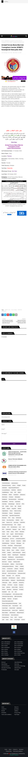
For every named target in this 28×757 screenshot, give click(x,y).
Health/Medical (5, 492)
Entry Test (18, 575)
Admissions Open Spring (7, 596)
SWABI (24, 541)
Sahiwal (19, 508)
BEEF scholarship (18, 596)
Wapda (8, 508)
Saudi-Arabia (5, 515)
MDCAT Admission (19, 534)
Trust (12, 617)
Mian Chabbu (5, 612)
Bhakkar (4, 598)
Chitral (16, 531)
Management (17, 513)
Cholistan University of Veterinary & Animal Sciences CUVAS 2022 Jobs (17, 472)
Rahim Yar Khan (17, 510)
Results (19, 506)
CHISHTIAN (22, 522)
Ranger (19, 524)
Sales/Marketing (5, 543)
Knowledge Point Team (7, 52)
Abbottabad (4, 513)
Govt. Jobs (16, 669)
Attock (3, 520)
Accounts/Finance (6, 490)
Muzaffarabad (16, 536)
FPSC (9, 517)
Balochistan (4, 497)
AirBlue (17, 550)
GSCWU (3, 552)
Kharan (3, 589)
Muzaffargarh (15, 554)
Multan (10, 494)
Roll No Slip (18, 517)
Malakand (13, 580)
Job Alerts (16, 709)
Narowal (13, 541)
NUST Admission (5, 615)
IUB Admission (12, 578)
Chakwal (21, 566)
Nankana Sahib (17, 561)
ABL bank (4, 573)
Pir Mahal (21, 589)
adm (3, 619)
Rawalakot (4, 591)
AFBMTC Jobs (7, 309)
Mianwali (4, 536)
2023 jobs (15, 582)
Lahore (13, 485)
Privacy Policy (17, 712)
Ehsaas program (17, 545)
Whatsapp (19, 543)
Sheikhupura (11, 557)
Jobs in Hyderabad (18, 645)
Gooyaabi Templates (14, 755)
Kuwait (18, 578)
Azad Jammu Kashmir (20, 538)
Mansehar (9, 589)
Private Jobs (4, 669)
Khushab (4, 554)
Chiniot (3, 568)
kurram (23, 619)
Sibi (9, 591)
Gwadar (7, 541)
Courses (22, 550)
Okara (11, 510)
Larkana (23, 578)
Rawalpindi (7, 40)
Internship (16, 664)
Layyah (11, 534)
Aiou (22, 520)
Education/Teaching (6, 485)
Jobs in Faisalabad (5, 643)
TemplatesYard (14, 753)
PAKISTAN (20, 309)
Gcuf (8, 534)
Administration (14, 483)
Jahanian (8, 587)
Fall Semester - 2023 (6, 605)
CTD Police (10, 585)
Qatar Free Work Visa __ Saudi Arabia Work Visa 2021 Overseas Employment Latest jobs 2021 (17, 453)
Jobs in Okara (4, 651)
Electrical (3, 662)
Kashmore (21, 610)
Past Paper (16, 714)
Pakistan (9, 156)
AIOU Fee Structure (12, 573)
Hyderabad (8, 529)
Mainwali (22, 568)
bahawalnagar (11, 504)
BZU (3, 529)
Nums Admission (14, 615)
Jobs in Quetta (4, 653)
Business (9, 598)
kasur (13, 550)
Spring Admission (19, 557)
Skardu (8, 550)
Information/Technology (7, 524)
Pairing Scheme (5, 617)
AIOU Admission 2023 (17, 594)
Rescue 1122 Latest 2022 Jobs (15, 459)
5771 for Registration (6, 594)
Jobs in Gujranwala (18, 643)
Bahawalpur (17, 497)
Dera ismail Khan (20, 559)
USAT (16, 617)
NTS (8, 527)
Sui (12, 591)
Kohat (3, 534)
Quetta (7, 506)
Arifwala (4, 585)
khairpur (4, 559)
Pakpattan (4, 557)
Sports (3, 571)
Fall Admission (14, 527)
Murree (9, 536)
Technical (13, 543)
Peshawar (11, 497)
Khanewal (22, 531)
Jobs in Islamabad (5, 647)
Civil (3, 541)
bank (11, 492)
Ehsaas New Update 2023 (7, 601)
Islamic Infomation (17, 552)
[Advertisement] (14, 19)
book (7, 619)
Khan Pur (21, 587)
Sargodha (14, 508)
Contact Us (3, 709)
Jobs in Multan (17, 649)
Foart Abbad (15, 605)
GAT (21, 605)
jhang (12, 531)
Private (23, 485)
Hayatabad (4, 578)
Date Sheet (10, 545)
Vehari (16, 566)
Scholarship (20, 499)
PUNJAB (19, 485)
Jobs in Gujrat (4, 645)
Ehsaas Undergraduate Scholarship (9, 603)
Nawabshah (22, 554)
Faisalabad (16, 494)
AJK (15, 506)
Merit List (18, 504)
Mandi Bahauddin (20, 580)
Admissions (22, 494)
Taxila (8, 531)
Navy (13, 517)
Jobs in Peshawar (18, 651)
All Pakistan (4, 494)
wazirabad (20, 571)
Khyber (9, 554)
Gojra (3, 587)
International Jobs (12, 499)
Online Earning (5, 538)
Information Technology (19, 666)
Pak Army (11, 501)
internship (4, 504)
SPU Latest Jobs (5, 564)
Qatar (3, 522)
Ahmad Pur (21, 582)
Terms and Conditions (6, 714)
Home (2, 40)
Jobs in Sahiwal (4, 655)
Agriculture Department (15, 515)
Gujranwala (17, 501)
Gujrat (3, 531)
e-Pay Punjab (17, 619)
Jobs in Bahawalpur (18, 642)
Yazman (20, 617)
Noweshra (19, 541)
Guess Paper (5, 608)
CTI (13, 575)
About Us (16, 707)
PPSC (23, 504)
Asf (23, 543)
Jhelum (23, 552)
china (11, 619)
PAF (15, 524)
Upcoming (16, 522)
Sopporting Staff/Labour (14, 487)
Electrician (4, 561)
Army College (14, 309)
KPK (15, 492)
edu (16, 591)
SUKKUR (17, 520)
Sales (10, 582)
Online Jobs (4, 582)
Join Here (14, 171)
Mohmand (15, 589)
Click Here (14, 142)
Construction (10, 568)
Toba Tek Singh (19, 564)
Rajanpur (15, 529)
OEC (21, 536)
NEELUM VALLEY (20, 612)
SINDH (19, 492)
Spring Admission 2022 (12, 571)
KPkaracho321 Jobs (6, 610)
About (10, 749)
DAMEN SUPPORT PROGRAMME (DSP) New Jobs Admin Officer (17, 466)
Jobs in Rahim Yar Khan (19, 653)
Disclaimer (3, 712)
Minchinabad (12, 612)
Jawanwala (19, 608)
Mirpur (3, 550)
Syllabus (12, 564)
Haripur (10, 561)
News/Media (4, 501)
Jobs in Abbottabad (5, 642)
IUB (3, 506)
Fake (20, 603)
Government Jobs (6, 483)
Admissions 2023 (21, 573)
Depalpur (21, 585)
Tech (20, 527)
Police (11, 506)
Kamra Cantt (14, 610)
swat (19, 529)
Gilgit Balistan (5, 510)
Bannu (23, 529)
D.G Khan (4, 545)
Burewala (9, 575)
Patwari (10, 513)
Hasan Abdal (12, 608)
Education (4, 517)
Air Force (12, 538)
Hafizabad (14, 547)
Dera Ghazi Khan (10, 520)
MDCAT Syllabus (5, 580)
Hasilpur (9, 552)
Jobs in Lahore (4, 649)
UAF (23, 527)
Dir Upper (15, 598)
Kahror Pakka (15, 587)
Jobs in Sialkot (17, 655)
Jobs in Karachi (17, 647)
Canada (15, 585)
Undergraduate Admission (8, 566)
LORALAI (16, 568)
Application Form (11, 559)
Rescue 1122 (9, 522)
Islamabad (4, 487)
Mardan (4, 527)
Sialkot (3, 508)
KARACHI (19, 490)
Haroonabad (21, 547)
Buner (3, 575)
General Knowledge (6, 547)
